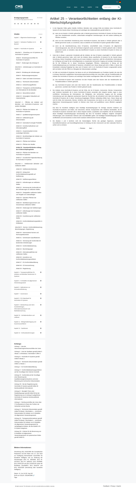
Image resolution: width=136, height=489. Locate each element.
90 (38, 23)
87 (28, 23)
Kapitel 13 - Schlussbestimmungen (24, 333)
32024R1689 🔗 (29, 475)
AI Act (68, 7)
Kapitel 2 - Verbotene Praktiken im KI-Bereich (25, 43)
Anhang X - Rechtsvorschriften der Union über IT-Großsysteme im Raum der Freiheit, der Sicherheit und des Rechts (27, 404)
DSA (82, 7)
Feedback (106, 486)
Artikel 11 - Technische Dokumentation (27, 81)
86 (25, 23)
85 (22, 23)
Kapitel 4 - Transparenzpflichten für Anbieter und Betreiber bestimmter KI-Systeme (25, 274)
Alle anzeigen (39, 17)
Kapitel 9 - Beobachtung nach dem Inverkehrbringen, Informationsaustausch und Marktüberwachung (24, 308)
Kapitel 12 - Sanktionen (21, 328)
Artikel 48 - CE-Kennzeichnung (25, 265)
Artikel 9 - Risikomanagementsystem (26, 75)
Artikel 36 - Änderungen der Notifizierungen (28, 208)
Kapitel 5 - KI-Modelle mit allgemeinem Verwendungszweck (25, 282)
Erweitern (40, 34)
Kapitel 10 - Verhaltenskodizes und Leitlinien (24, 316)
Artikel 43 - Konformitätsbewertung (26, 246)
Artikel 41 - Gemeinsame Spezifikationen (28, 237)
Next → (91, 128)
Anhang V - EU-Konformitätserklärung (25, 367)
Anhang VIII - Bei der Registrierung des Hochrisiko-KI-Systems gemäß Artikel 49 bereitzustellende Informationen (26, 386)
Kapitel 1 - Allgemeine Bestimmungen (25, 37)
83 (15, 23)
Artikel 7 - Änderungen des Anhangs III (27, 63)
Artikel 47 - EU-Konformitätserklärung (27, 262)
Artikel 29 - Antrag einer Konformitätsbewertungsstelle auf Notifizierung (26, 174)
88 (31, 23)
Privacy (113, 486)
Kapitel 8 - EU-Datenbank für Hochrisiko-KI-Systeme (22, 299)
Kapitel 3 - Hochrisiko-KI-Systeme (24, 48)
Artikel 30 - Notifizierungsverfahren (26, 179)
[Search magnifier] (118, 7)
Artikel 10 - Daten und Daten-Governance (28, 78)
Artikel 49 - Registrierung (23, 268)
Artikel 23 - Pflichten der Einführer (26, 141)
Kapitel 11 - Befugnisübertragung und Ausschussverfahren (25, 323)
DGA (75, 7)
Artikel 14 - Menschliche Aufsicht (25, 93)
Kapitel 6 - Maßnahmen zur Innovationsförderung (22, 288)
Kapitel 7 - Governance (21, 294)
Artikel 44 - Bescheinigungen (24, 249)
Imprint (119, 486)
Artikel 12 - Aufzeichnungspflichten (26, 85)
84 (18, 23)
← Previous (81, 128)
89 (35, 23)
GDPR (90, 7)
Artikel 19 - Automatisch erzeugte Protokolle (29, 123)
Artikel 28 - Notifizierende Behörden (26, 169)
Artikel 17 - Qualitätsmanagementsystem (28, 114)
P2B (97, 7)
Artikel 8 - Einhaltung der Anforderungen (28, 72)
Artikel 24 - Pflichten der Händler (25, 144)
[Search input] (110, 7)
